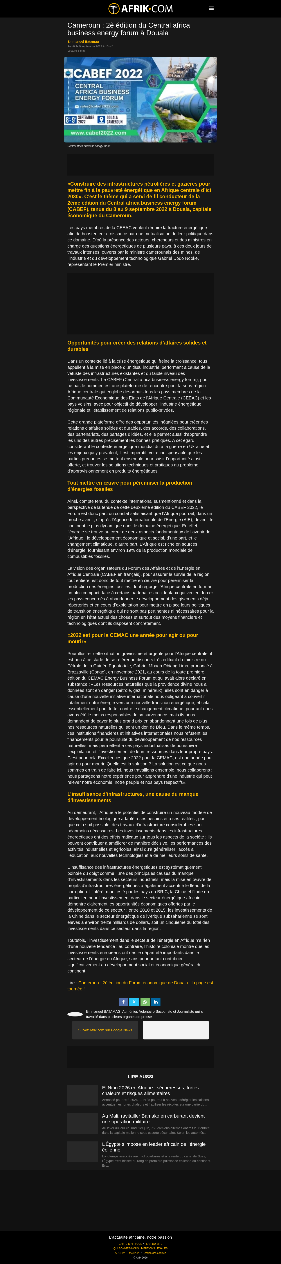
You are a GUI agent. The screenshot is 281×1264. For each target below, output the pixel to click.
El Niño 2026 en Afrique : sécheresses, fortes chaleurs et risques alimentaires (150, 1090)
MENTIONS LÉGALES (154, 1248)
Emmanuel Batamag (83, 41)
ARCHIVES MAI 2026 (127, 1253)
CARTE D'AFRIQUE (130, 1243)
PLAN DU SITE (153, 1243)
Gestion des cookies (154, 1253)
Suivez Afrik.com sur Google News (105, 1030)
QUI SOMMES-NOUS (126, 1248)
